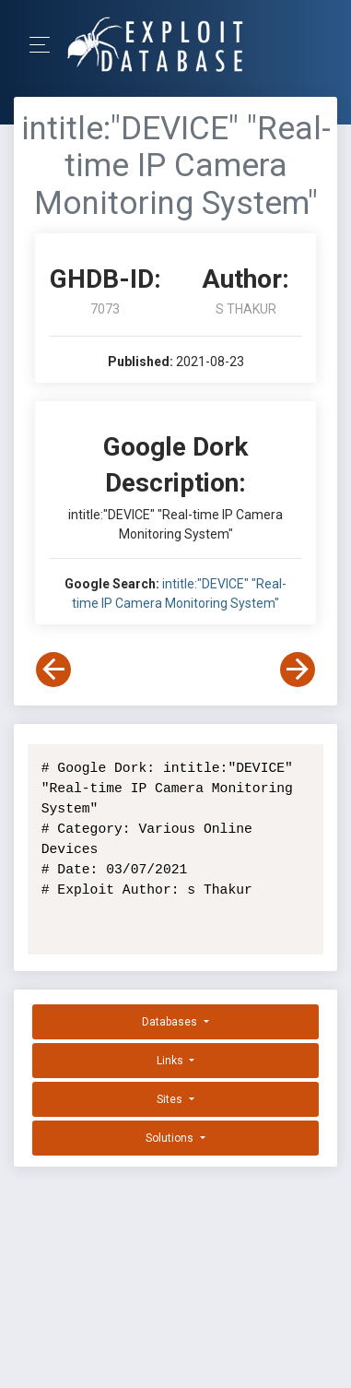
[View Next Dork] (297, 669)
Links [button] (171, 1060)
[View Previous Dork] (53, 669)
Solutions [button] (171, 1138)
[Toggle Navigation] (46, 44)
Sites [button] (171, 1099)
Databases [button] (171, 1021)
